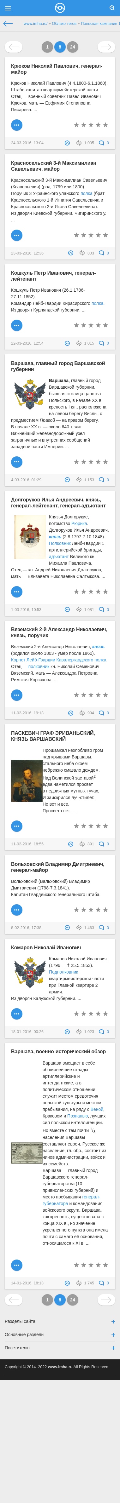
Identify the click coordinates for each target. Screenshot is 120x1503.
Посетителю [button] (60, 1347)
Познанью (77, 1115)
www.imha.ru (60, 1367)
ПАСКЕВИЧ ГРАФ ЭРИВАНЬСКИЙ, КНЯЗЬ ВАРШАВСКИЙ (53, 736)
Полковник (60, 543)
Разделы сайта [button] (60, 1321)
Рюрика (79, 523)
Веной (97, 1109)
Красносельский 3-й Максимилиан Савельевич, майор (53, 166)
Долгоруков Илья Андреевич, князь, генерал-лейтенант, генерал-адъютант (58, 502)
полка (86, 193)
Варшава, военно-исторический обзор (58, 1051)
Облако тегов (64, 23)
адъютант (59, 556)
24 (72, 46)
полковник (38, 666)
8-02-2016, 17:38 (26, 928)
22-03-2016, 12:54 (27, 343)
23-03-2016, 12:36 (27, 253)
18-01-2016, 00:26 (27, 1032)
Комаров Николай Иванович (46, 947)
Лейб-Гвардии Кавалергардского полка (66, 659)
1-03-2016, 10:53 (26, 610)
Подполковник (63, 971)
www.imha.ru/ (36, 23)
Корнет (18, 659)
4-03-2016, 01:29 (26, 480)
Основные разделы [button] (60, 1334)
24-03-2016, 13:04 (27, 143)
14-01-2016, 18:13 (27, 1283)
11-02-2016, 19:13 (27, 713)
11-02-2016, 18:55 (27, 844)
